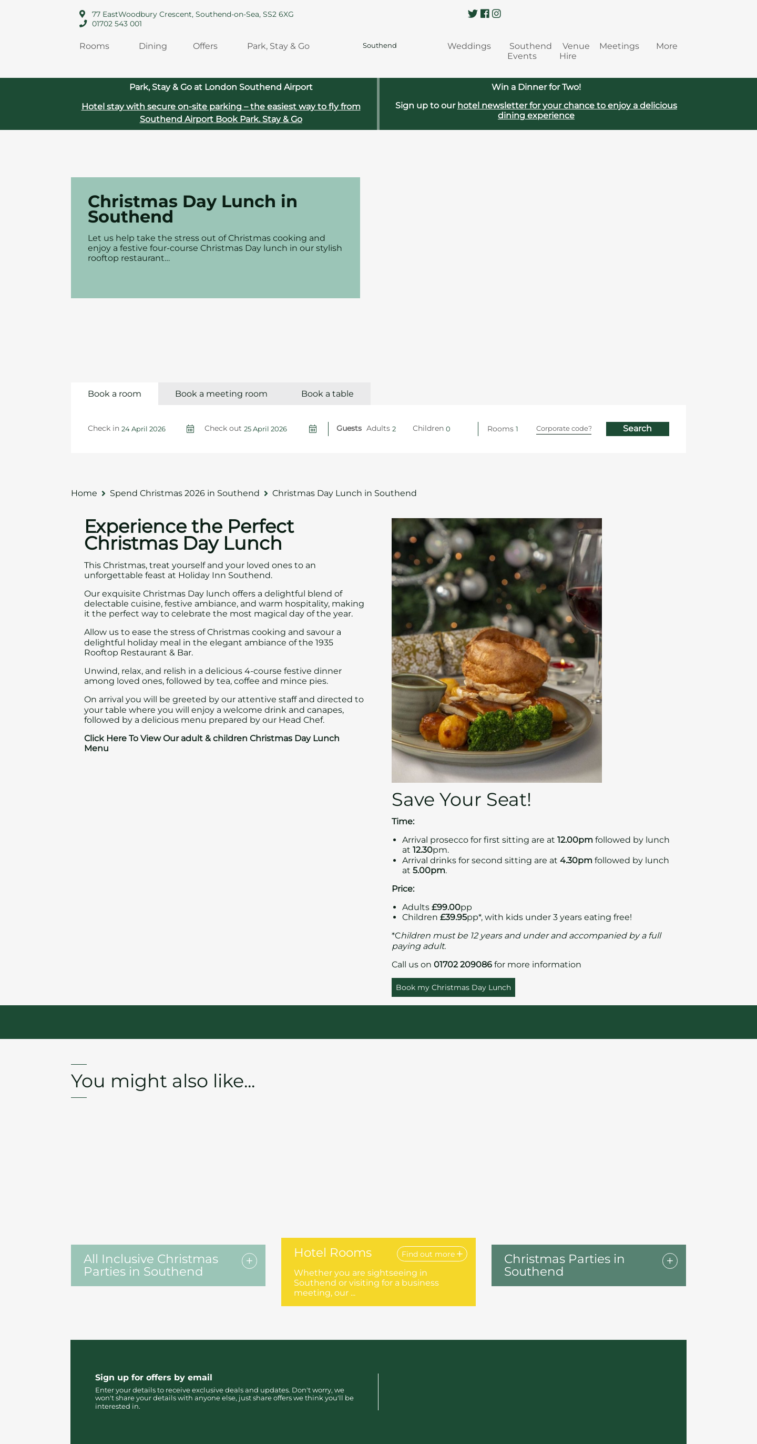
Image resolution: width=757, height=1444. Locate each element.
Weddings (469, 46)
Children (428, 428)
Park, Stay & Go (278, 46)
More (667, 46)
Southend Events (529, 51)
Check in (103, 428)
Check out (223, 428)
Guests (349, 428)
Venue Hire (574, 51)
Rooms (94, 46)
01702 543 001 (117, 23)
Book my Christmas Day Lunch (453, 987)
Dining (153, 46)
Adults (378, 428)
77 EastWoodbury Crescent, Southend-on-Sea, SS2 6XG (193, 14)
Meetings (619, 46)
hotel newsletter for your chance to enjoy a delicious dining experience (567, 110)
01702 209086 (463, 965)
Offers (205, 46)
